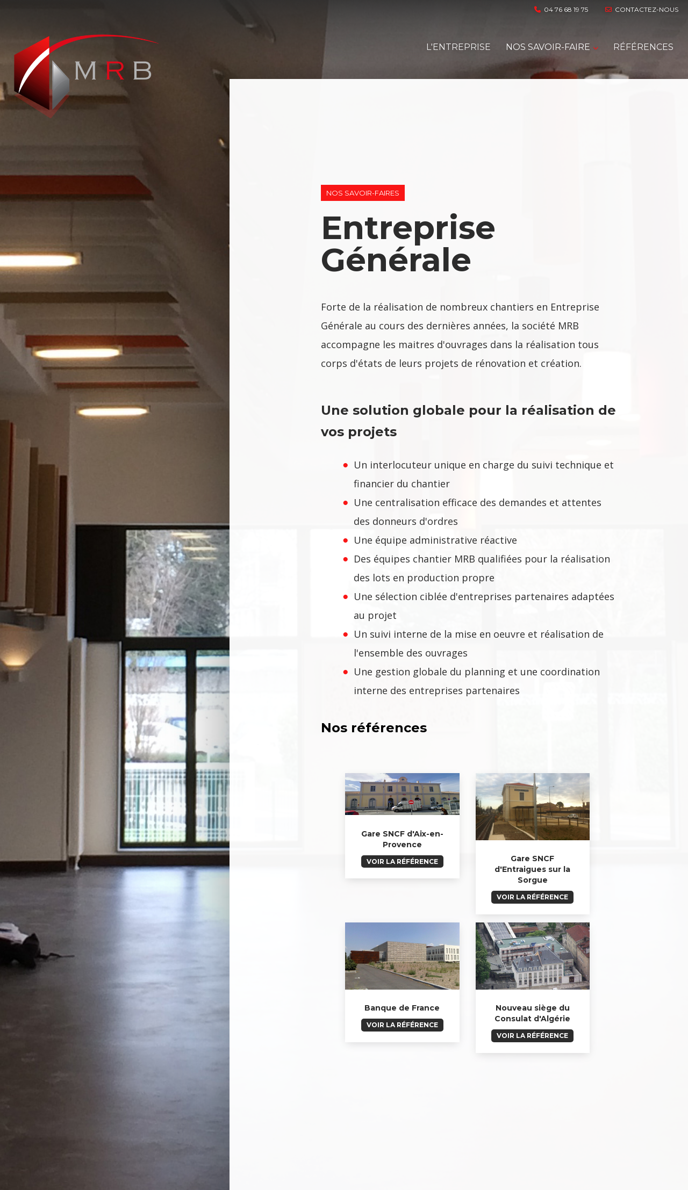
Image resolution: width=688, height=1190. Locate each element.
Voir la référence (402, 861)
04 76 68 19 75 (561, 9)
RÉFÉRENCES (643, 47)
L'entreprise (458, 47)
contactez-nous (641, 9)
